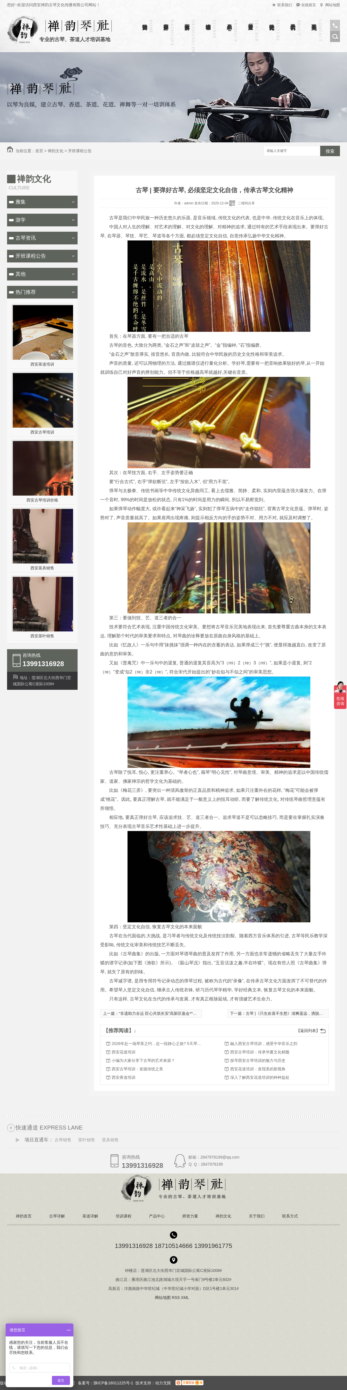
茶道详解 (187, 21)
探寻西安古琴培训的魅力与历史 (257, 1060)
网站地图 (332, 5)
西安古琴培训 (42, 432)
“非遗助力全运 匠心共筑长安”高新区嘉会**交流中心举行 (167, 1013)
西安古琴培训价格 (42, 500)
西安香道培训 (123, 1077)
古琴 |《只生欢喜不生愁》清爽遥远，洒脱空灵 (286, 1013)
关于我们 (293, 21)
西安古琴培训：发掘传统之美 (137, 1069)
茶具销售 (110, 1139)
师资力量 (250, 21)
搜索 (330, 151)
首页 (39, 151)
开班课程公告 (80, 151)
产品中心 (229, 21)
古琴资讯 (26, 238)
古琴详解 (166, 21)
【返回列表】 (308, 1030)
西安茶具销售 (42, 568)
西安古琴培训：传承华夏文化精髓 (259, 1052)
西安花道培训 (123, 1052)
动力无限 (163, 1383)
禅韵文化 (271, 21)
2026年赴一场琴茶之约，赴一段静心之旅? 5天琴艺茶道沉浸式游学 (157, 1043)
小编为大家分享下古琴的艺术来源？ (143, 1060)
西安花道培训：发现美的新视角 (257, 1069)
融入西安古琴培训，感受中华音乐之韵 (263, 1043)
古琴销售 (62, 1139)
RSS (176, 1297)
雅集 (21, 202)
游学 (21, 220)
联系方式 (314, 21)
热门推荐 (26, 292)
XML (185, 1297)
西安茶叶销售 (42, 636)
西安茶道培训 (42, 364)
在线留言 (308, 5)
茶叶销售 (86, 1139)
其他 (21, 274)
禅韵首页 (145, 21)
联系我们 (284, 5)
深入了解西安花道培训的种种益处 (259, 1077)
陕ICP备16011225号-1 (113, 1383)
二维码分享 (246, 203)
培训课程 (208, 21)
